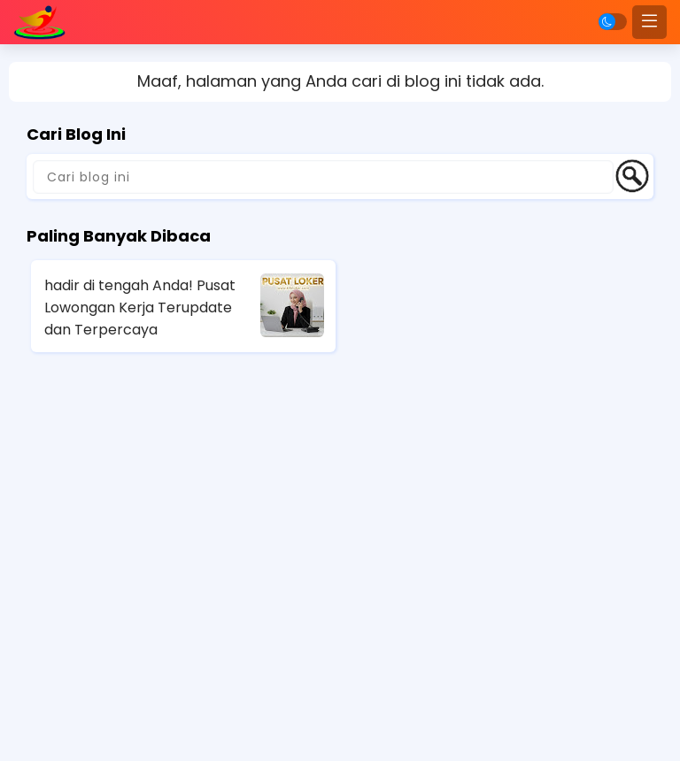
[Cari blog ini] (323, 177)
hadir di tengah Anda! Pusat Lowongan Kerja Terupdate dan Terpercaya (140, 307)
